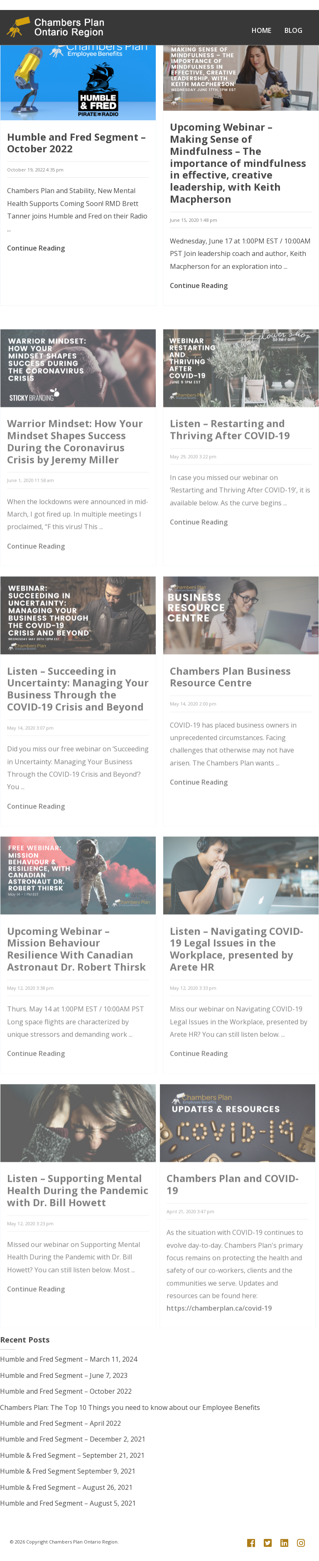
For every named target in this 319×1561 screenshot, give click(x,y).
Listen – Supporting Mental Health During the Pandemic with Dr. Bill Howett (77, 1216)
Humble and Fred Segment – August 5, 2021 (68, 1503)
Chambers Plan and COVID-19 (233, 1210)
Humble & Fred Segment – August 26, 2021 (66, 1487)
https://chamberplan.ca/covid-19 (219, 1333)
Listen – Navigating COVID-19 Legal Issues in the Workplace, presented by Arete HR (236, 974)
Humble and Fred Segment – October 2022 (76, 146)
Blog (293, 30)
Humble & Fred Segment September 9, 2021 (67, 1471)
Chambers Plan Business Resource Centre (230, 702)
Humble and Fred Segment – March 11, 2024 (68, 1359)
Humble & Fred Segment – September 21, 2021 (72, 1455)
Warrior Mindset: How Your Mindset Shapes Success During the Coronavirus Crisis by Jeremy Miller (75, 466)
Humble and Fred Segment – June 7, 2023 (64, 1375)
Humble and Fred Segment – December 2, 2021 (72, 1439)
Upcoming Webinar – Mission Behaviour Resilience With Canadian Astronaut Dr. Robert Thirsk (76, 974)
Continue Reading (36, 251)
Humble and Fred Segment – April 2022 (60, 1423)
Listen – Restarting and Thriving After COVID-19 (230, 455)
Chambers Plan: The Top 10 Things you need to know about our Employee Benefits (130, 1407)
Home (261, 30)
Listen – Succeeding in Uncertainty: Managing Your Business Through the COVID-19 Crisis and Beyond (78, 714)
